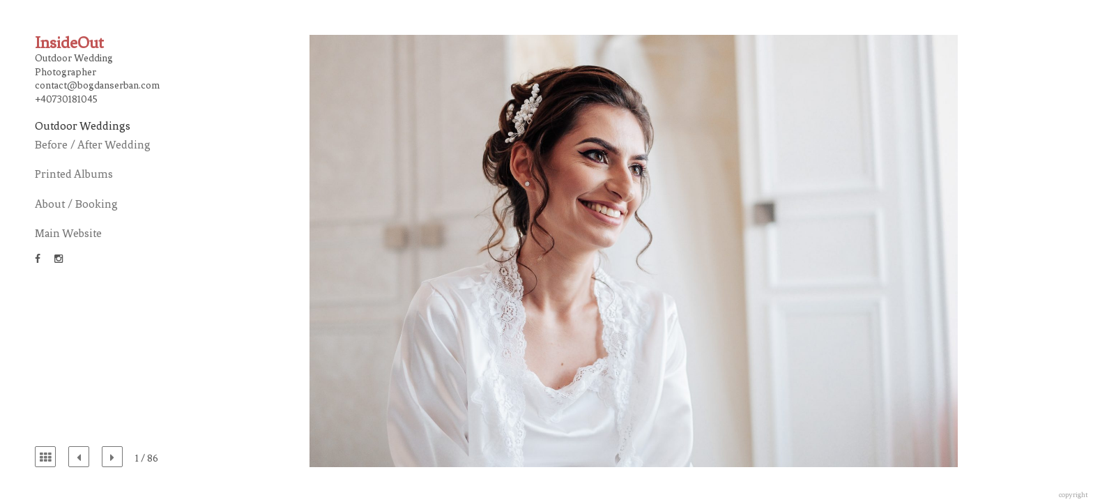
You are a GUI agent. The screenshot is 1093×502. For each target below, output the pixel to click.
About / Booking (76, 204)
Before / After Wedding (93, 144)
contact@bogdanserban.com (97, 85)
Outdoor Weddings (82, 125)
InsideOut (69, 42)
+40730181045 (66, 99)
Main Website (68, 233)
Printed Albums (74, 174)
